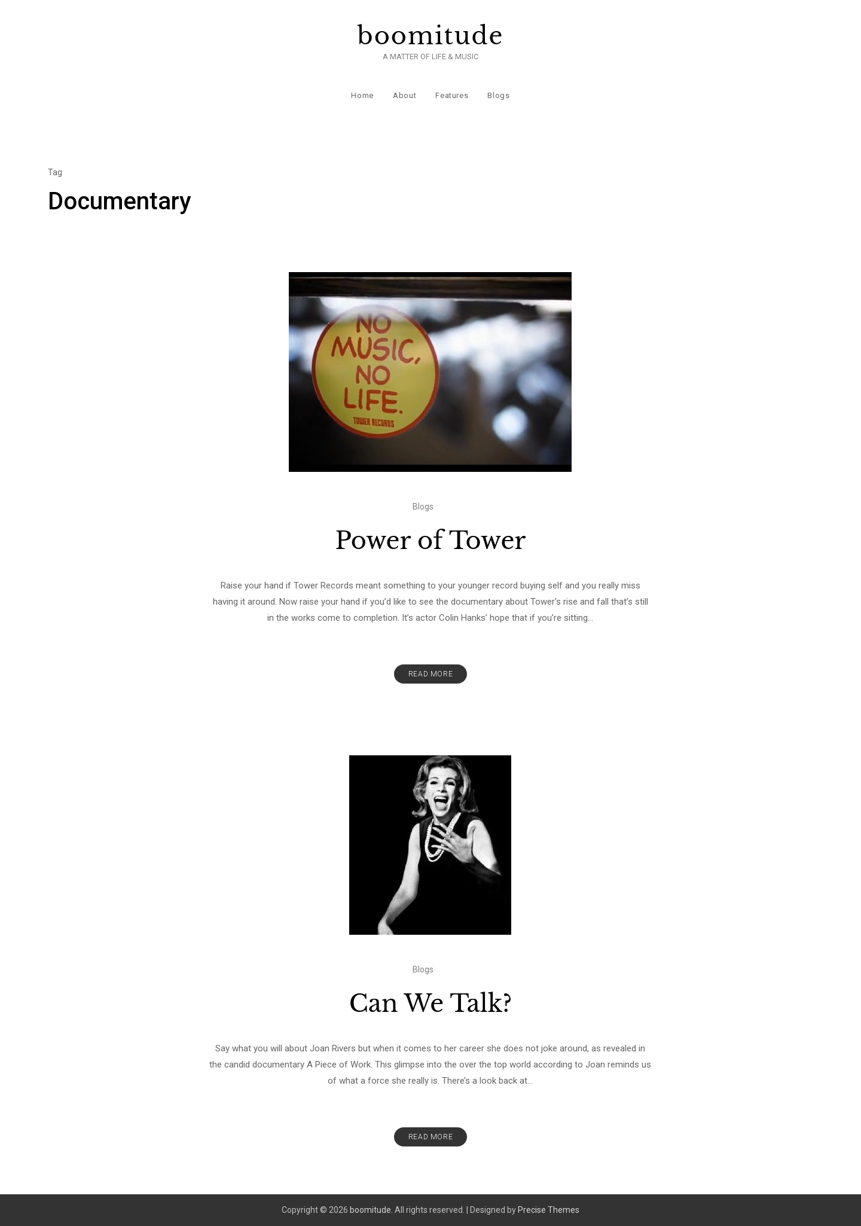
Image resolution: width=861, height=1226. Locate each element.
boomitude (431, 36)
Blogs (498, 95)
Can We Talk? (430, 1003)
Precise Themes (548, 1210)
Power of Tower (430, 541)
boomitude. (371, 1210)
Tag (55, 172)
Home (362, 95)
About (404, 95)
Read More (430, 674)
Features (451, 95)
